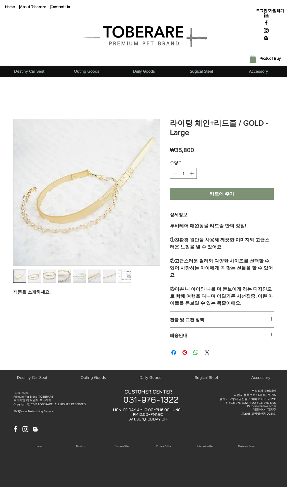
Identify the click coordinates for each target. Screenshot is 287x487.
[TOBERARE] (143, 32)
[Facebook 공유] (173, 352)
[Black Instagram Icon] (266, 30)
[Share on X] (207, 352)
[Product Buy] (269, 58)
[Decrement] (174, 173)
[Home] (10, 7)
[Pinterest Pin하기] (184, 352)
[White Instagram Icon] (25, 429)
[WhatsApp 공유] (195, 352)
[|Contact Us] (60, 7)
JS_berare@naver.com (261, 406)
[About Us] (80, 446)
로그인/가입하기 (270, 11)
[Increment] (192, 173)
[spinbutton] (183, 173)
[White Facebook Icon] (15, 429)
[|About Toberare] (32, 7)
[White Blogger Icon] (35, 429)
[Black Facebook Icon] (266, 23)
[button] (253, 59)
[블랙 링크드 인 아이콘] (266, 15)
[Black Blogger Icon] (266, 38)
